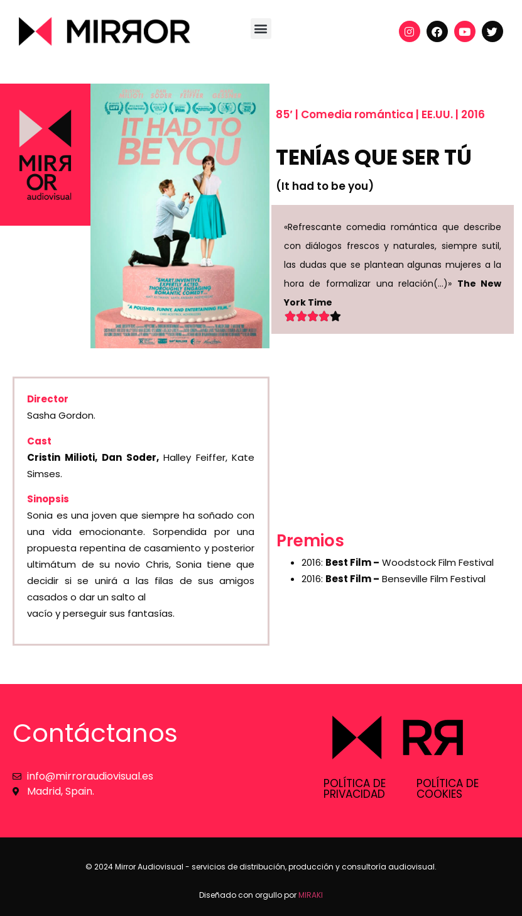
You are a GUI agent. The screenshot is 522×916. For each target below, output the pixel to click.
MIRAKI (310, 895)
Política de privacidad (355, 789)
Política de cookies (447, 789)
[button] (261, 28)
